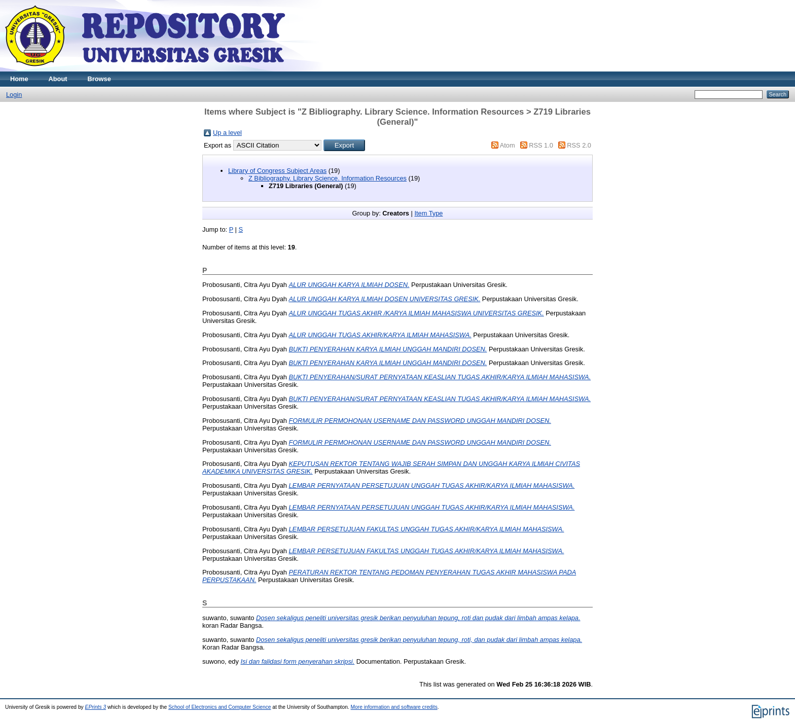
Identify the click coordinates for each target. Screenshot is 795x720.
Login (14, 94)
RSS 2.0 (579, 145)
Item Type (428, 213)
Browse (99, 79)
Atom (507, 145)
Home (19, 79)
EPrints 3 (95, 707)
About (58, 79)
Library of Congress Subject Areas (277, 170)
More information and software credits (394, 707)
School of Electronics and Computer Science (219, 707)
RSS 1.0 (541, 145)
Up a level (227, 132)
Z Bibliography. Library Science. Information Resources (327, 178)
